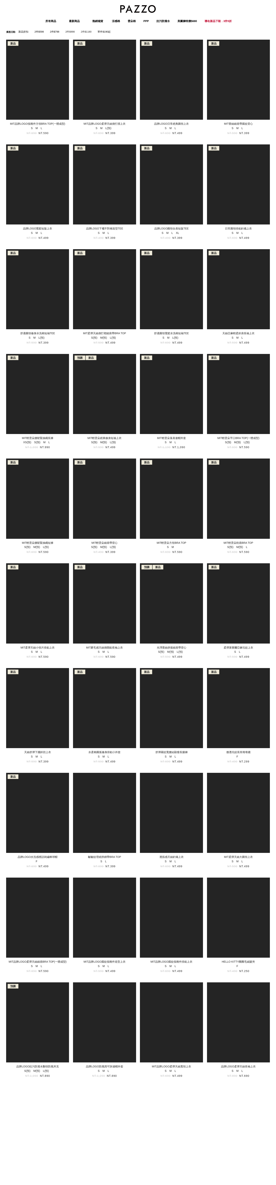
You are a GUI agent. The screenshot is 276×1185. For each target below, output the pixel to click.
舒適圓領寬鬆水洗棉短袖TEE (171, 333)
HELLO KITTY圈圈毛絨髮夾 (238, 961)
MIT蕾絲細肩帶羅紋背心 (238, 123)
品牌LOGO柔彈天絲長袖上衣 (238, 1066)
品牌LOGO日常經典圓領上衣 (171, 123)
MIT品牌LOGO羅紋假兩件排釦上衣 (171, 961)
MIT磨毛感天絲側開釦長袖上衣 (104, 647)
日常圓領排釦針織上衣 (238, 228)
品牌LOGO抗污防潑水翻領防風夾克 (37, 1066)
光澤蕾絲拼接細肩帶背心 (171, 647)
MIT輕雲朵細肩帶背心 (104, 542)
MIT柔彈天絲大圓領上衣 (238, 856)
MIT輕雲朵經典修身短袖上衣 (104, 438)
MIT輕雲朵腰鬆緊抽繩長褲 (37, 438)
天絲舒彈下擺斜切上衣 (37, 752)
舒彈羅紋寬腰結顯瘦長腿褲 (171, 752)
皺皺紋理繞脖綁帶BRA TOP (104, 856)
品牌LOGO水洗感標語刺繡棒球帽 (38, 856)
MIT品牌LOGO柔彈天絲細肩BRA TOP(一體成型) (38, 961)
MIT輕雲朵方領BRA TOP (171, 542)
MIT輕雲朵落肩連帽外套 (171, 438)
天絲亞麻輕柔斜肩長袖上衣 (238, 333)
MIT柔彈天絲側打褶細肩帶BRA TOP (104, 333)
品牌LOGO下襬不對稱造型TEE (104, 228)
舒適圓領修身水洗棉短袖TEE (37, 333)
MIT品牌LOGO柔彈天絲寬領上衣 (171, 1066)
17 (159, 1099)
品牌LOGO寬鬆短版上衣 (37, 228)
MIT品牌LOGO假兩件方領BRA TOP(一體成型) (37, 123)
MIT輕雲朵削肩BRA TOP (238, 542)
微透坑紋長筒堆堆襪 (238, 752)
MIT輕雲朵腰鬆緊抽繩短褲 (37, 542)
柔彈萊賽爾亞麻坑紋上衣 (238, 647)
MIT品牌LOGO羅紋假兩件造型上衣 (105, 961)
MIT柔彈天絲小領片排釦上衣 (38, 647)
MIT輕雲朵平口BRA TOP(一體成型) (238, 438)
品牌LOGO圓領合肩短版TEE (171, 228)
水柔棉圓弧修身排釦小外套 (104, 752)
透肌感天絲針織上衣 (171, 856)
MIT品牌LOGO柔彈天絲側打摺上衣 (105, 123)
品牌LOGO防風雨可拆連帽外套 (104, 1066)
